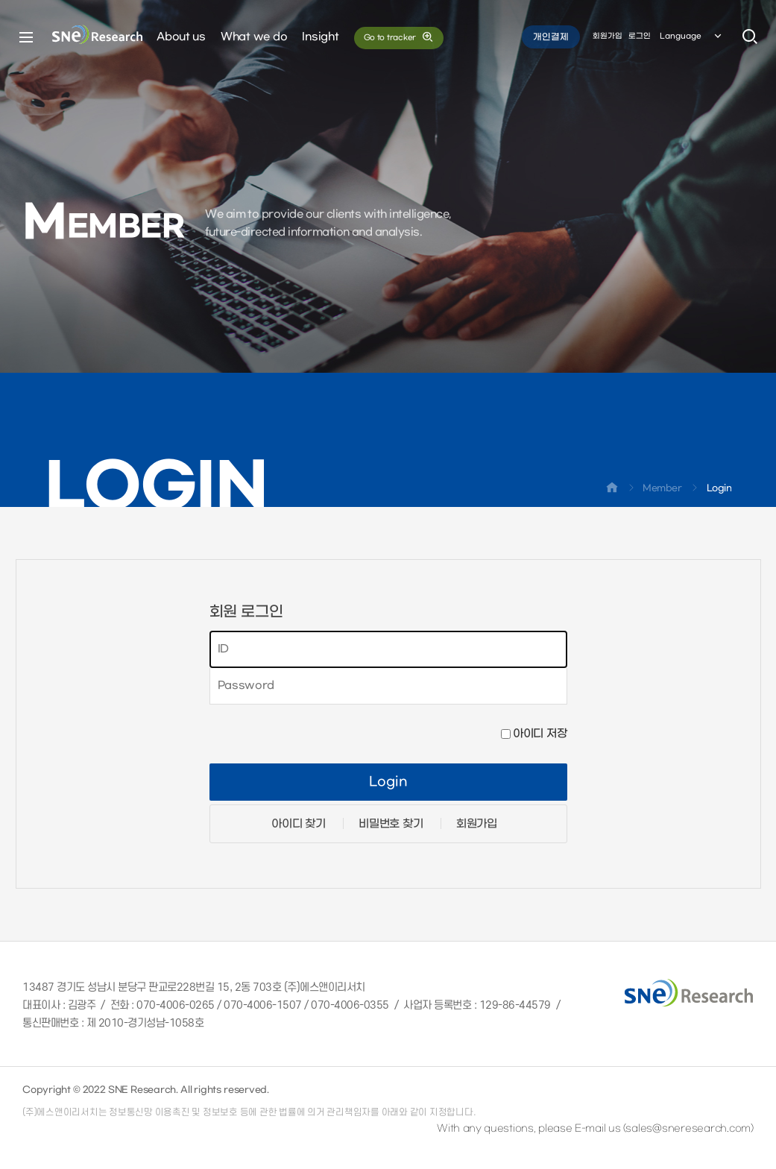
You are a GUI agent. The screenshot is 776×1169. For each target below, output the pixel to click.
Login (388, 782)
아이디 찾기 (298, 824)
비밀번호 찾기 (391, 824)
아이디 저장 (540, 733)
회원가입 (607, 36)
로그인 (639, 36)
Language (692, 36)
